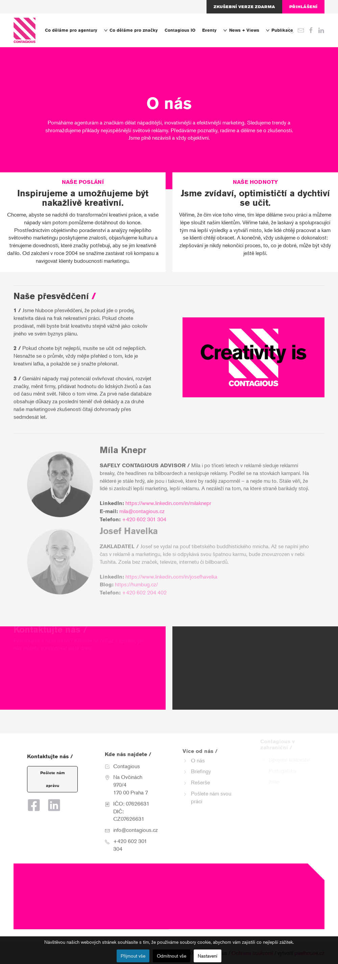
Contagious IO (180, 30)
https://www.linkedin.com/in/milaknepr (168, 492)
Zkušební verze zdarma (244, 6)
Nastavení (207, 956)
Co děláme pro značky (131, 30)
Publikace (279, 30)
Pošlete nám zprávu (52, 773)
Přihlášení (303, 6)
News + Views (241, 30)
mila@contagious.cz (142, 500)
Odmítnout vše (171, 956)
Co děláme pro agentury (71, 30)
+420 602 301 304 (144, 508)
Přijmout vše (133, 956)
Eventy (209, 30)
